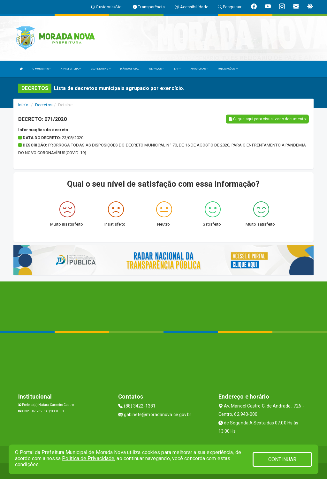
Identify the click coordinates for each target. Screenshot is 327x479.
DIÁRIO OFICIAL (129, 68)
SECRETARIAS (100, 68)
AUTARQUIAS (199, 68)
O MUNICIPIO (42, 68)
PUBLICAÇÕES (227, 68)
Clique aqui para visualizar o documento (267, 119)
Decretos (43, 104)
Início (23, 104)
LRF (177, 68)
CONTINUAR (282, 459)
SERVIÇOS (156, 68)
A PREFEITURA (70, 68)
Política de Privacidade (88, 458)
